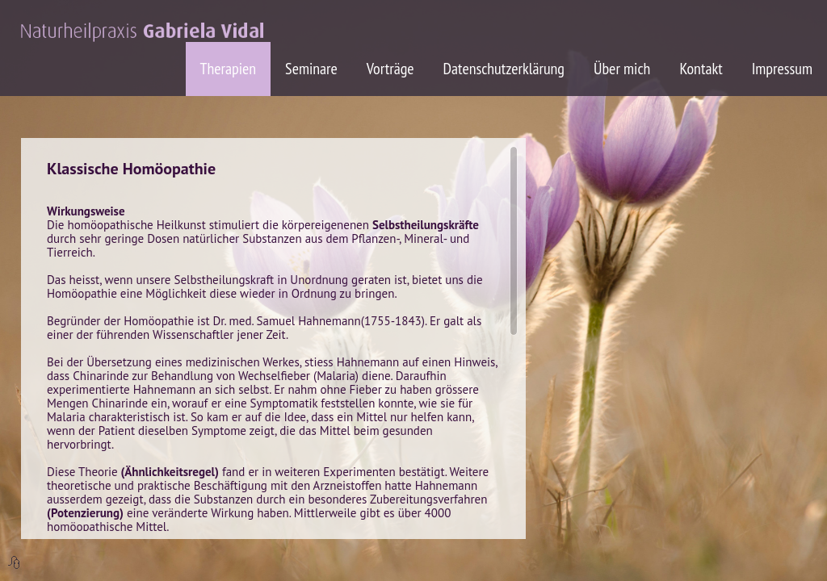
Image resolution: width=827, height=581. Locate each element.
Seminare (311, 68)
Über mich (622, 68)
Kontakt (700, 68)
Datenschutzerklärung (504, 68)
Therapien (228, 68)
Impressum (782, 68)
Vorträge (390, 68)
